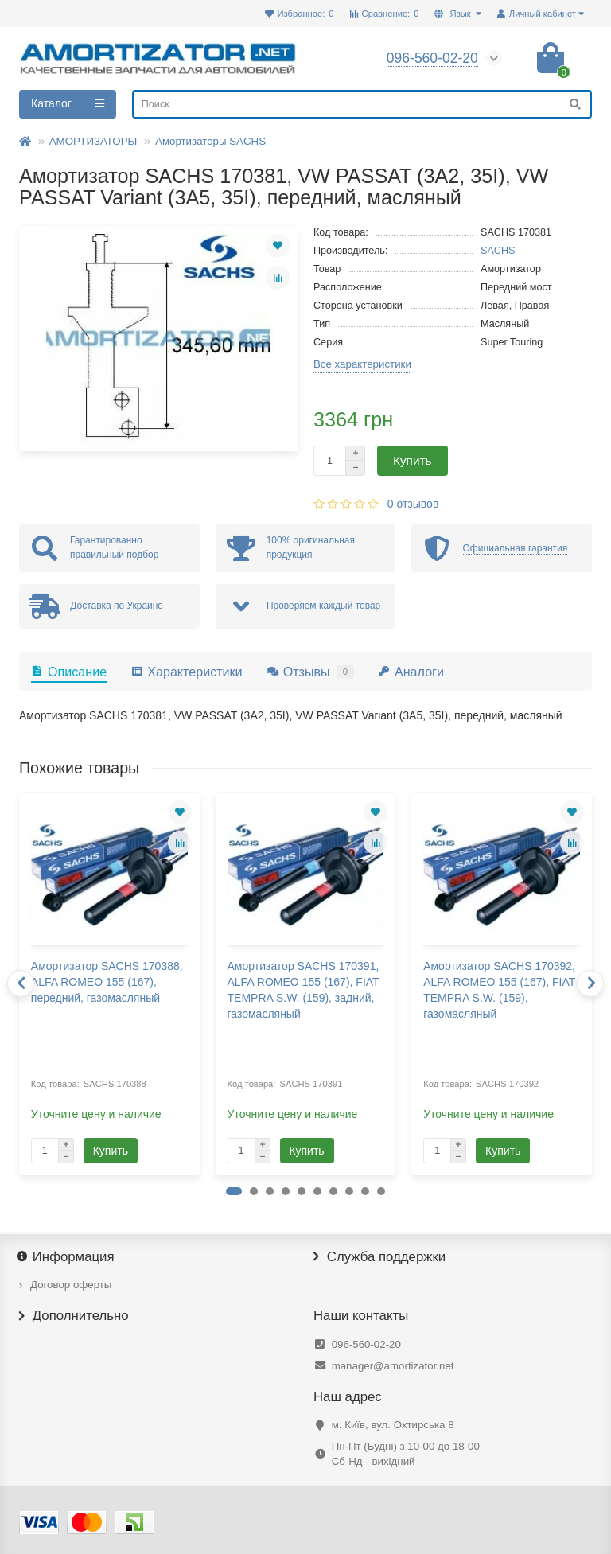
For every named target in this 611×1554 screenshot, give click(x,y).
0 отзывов (413, 503)
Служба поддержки (379, 1257)
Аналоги (411, 671)
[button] (234, 1191)
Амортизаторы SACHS (210, 141)
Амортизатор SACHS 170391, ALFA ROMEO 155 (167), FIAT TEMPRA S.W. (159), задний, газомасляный (303, 990)
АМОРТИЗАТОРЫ (93, 141)
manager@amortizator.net (393, 1366)
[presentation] (20, 983)
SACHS (498, 250)
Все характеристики (362, 364)
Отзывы (310, 671)
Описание (69, 671)
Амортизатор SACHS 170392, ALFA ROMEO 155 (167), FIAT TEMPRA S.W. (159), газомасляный (499, 990)
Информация (67, 1257)
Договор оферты (70, 1285)
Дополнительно (74, 1316)
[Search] (362, 104)
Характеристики (186, 671)
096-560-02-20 (366, 1344)
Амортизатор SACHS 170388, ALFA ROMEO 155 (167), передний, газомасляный (107, 982)
